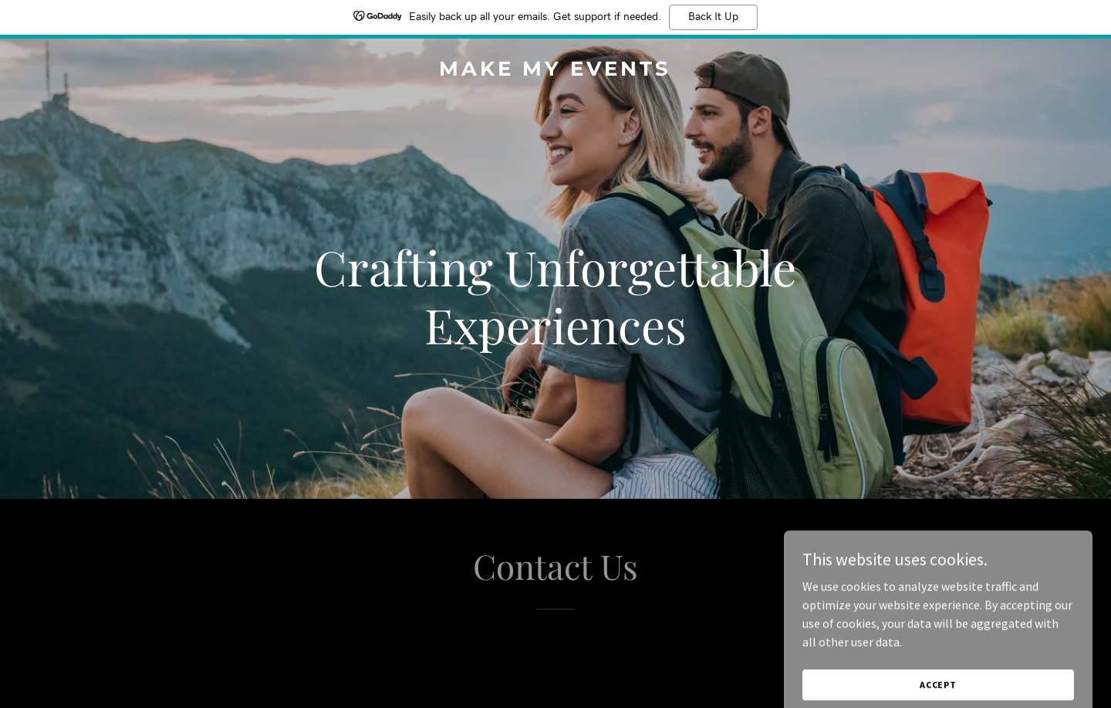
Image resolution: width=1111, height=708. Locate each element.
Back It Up (713, 17)
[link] (555, 71)
